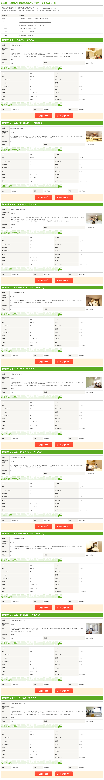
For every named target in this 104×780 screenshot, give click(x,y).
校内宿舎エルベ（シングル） (26, 35)
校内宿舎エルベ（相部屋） (26, 18)
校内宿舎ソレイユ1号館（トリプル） (42, 22)
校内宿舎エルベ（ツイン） (26, 25)
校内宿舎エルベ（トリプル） (26, 22)
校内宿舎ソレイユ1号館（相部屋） (40, 18)
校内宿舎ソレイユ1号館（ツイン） (40, 25)
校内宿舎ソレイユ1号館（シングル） (28, 28)
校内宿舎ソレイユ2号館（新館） (27, 31)
